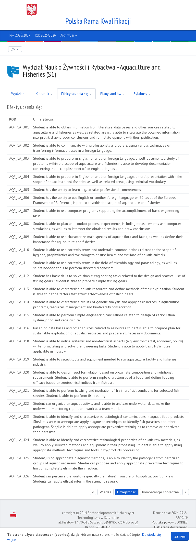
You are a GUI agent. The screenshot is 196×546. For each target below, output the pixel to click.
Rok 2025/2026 (45, 35)
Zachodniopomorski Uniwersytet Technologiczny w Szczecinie (93, 10)
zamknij (180, 536)
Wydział (19, 93)
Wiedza (105, 492)
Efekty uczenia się (76, 93)
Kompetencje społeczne (160, 492)
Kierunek (44, 93)
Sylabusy (142, 93)
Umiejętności (126, 492)
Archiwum (68, 35)
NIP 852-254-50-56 (119, 522)
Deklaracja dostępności (171, 527)
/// (15, 49)
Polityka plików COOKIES (170, 522)
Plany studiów (112, 93)
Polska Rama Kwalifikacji (98, 21)
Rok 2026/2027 (19, 35)
